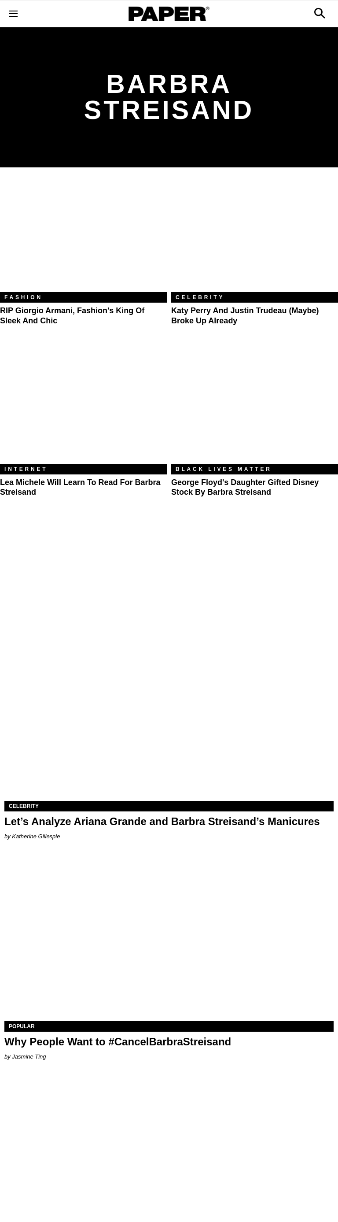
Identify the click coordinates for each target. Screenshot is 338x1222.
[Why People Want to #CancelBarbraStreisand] (169, 938)
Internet (26, 469)
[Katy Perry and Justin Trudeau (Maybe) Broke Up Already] (254, 236)
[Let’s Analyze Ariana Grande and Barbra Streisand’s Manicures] (169, 718)
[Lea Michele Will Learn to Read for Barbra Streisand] (83, 408)
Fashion (23, 297)
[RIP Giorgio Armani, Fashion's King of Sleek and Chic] (83, 236)
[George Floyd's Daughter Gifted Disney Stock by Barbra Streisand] (254, 408)
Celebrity (200, 297)
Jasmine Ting (29, 1056)
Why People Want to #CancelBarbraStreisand (117, 1042)
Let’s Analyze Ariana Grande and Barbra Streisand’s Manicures (162, 821)
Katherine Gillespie (36, 836)
